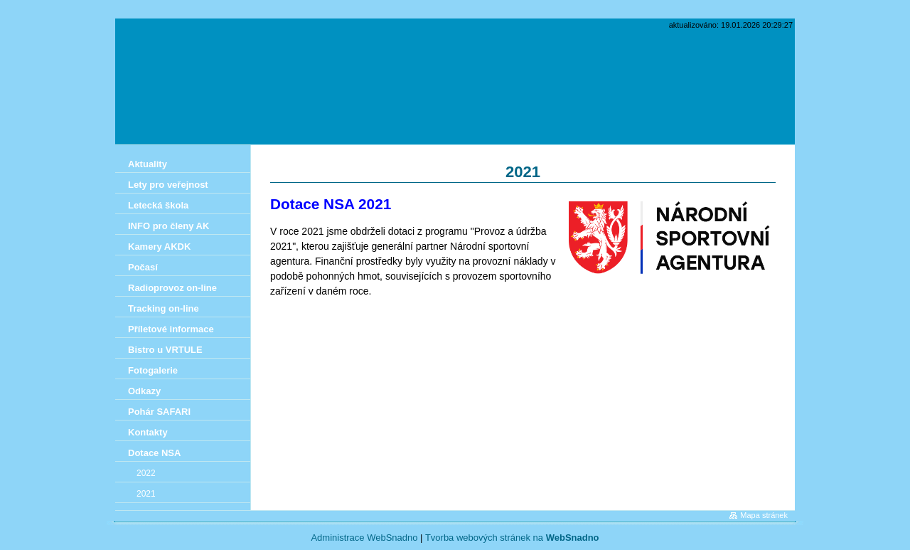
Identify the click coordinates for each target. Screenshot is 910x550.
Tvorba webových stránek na (512, 537)
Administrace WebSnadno (364, 537)
